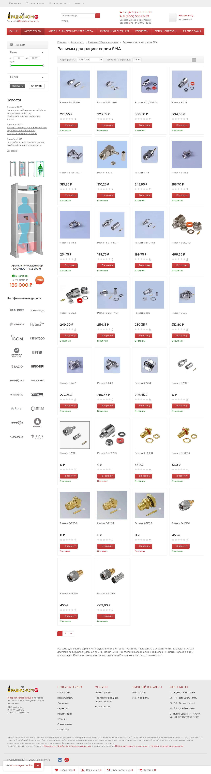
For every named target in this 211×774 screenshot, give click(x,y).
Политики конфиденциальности (167, 746)
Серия (27, 77)
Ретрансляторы (166, 31)
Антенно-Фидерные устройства (70, 31)
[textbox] (80, 15)
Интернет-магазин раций (20, 698)
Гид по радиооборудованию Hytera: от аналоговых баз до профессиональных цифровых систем (26, 114)
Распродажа (192, 31)
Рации (13, 31)
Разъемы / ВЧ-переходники (103, 42)
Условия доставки (59, 3)
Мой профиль (140, 698)
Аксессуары (32, 31)
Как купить (15, 3)
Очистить (36, 86)
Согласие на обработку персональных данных (67, 746)
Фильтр (17, 44)
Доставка (62, 703)
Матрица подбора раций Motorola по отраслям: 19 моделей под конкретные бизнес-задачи (27, 131)
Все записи (12, 151)
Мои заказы (139, 693)
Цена (27, 52)
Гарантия (62, 709)
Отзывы (62, 719)
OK (37, 766)
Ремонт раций (103, 693)
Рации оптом (102, 707)
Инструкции (64, 714)
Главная (62, 42)
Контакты (79, 3)
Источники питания (114, 31)
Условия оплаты (35, 3)
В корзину (68, 125)
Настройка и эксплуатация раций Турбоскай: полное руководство (25, 143)
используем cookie (21, 766)
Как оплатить (65, 698)
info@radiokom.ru (30, 21)
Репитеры (142, 31)
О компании (64, 724)
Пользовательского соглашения (131, 746)
